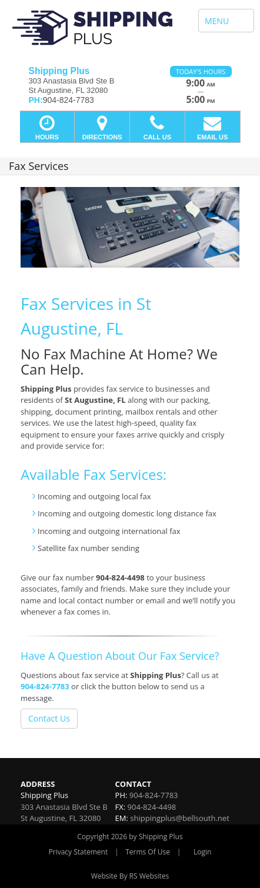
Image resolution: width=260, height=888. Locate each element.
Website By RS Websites (130, 876)
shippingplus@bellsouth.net (179, 818)
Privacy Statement (78, 852)
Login (202, 852)
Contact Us (49, 718)
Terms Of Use (147, 852)
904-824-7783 (45, 686)
